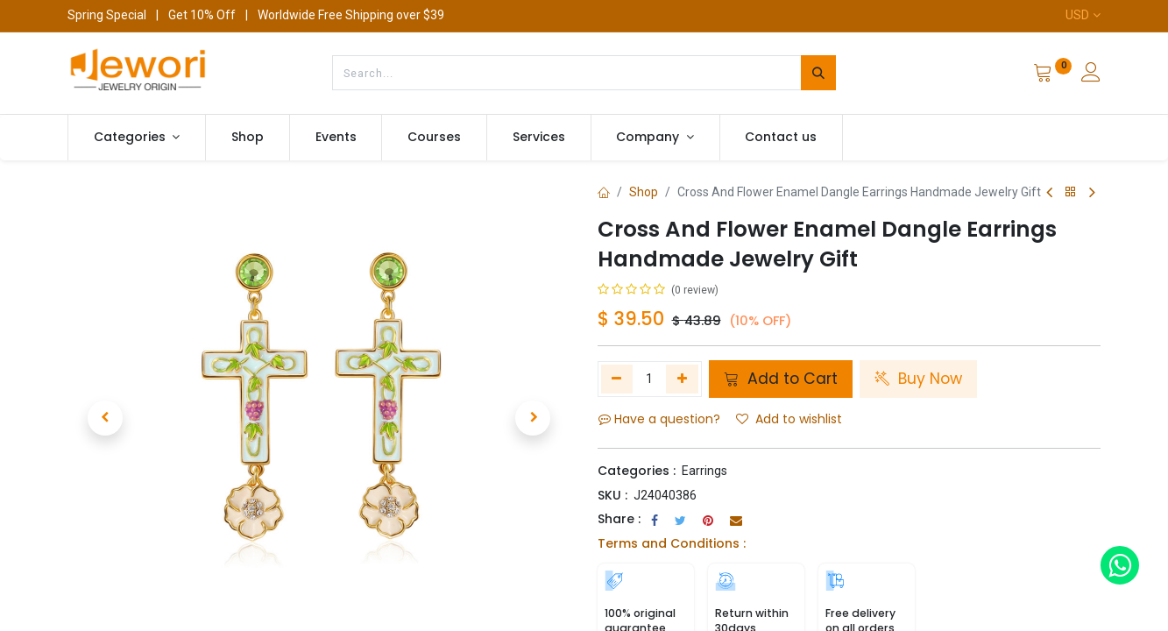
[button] (105, 418)
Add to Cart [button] (781, 378)
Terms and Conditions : (672, 543)
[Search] (818, 72)
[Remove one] (617, 379)
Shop (643, 192)
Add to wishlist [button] (789, 419)
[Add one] (682, 379)
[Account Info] (1091, 74)
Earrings (704, 471)
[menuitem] (247, 137)
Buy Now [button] (918, 378)
